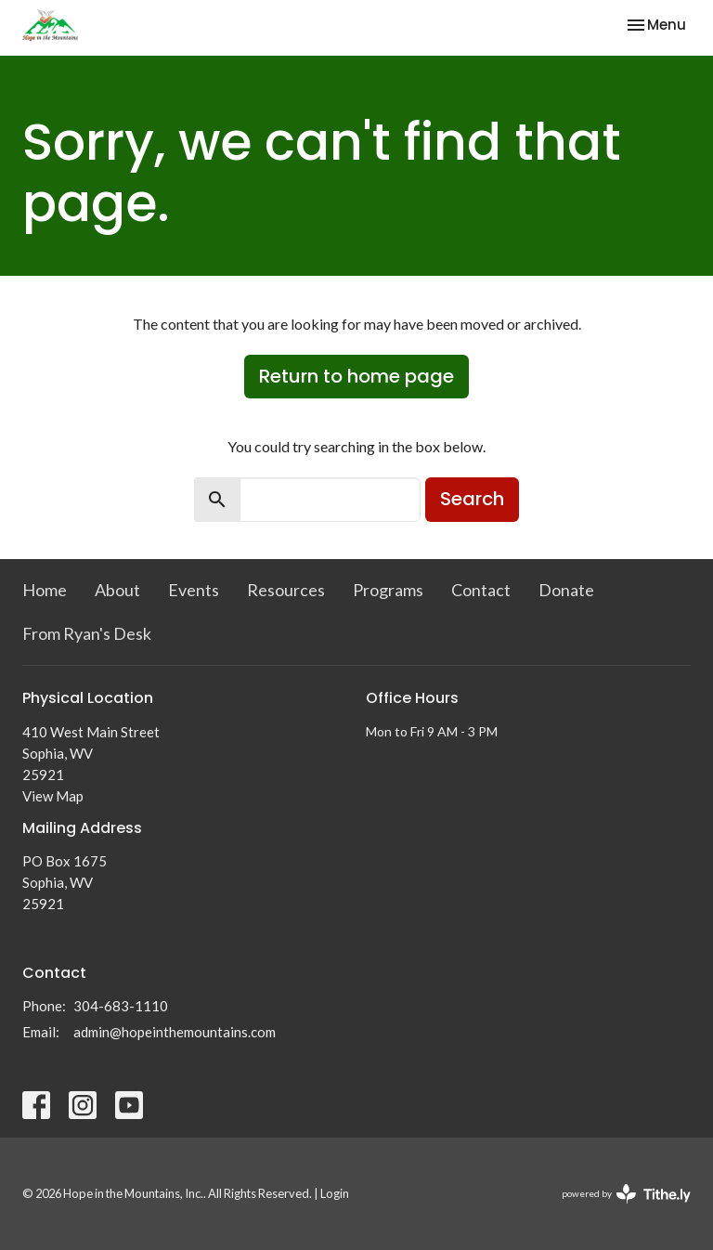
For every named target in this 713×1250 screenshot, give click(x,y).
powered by (626, 1193)
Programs (388, 589)
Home (44, 589)
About (117, 589)
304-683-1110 (120, 1005)
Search (472, 499)
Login (334, 1193)
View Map (53, 796)
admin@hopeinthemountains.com (174, 1031)
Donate (566, 589)
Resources (286, 589)
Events (193, 589)
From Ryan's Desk (86, 633)
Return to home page (356, 376)
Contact (481, 589)
